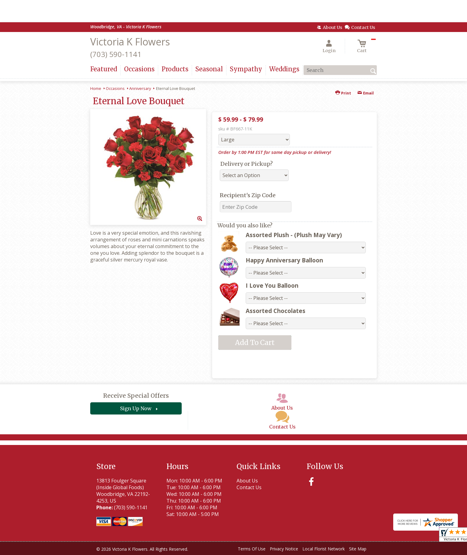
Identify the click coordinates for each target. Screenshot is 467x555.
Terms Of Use (252, 549)
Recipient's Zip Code (248, 195)
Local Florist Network (323, 549)
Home (95, 88)
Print (343, 93)
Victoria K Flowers (130, 41)
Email (365, 93)
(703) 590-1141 (115, 54)
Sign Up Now (136, 408)
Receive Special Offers (136, 395)
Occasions (115, 88)
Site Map (357, 549)
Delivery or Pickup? (246, 163)
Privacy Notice (284, 549)
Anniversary (140, 88)
